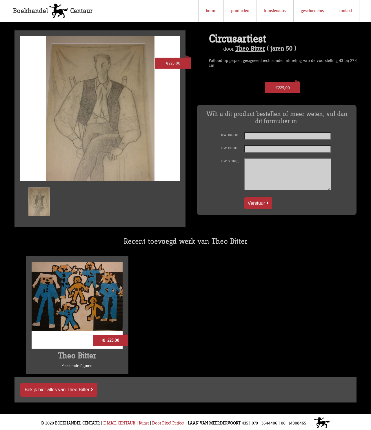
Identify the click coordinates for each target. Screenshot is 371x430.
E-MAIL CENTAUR (119, 423)
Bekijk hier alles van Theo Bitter (59, 389)
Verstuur (258, 203)
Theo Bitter (250, 48)
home (211, 10)
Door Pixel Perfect (168, 423)
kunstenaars (275, 10)
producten (240, 10)
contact (345, 10)
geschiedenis (312, 10)
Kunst (144, 423)
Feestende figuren (76, 365)
